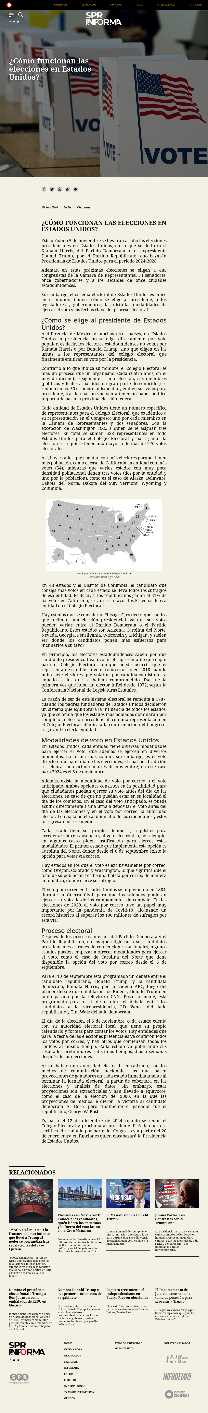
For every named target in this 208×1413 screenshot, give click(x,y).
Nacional (134, 4)
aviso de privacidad (128, 1343)
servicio (70, 1380)
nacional (71, 1361)
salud (68, 1374)
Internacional (185, 4)
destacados (72, 1355)
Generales (79, 4)
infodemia (71, 1367)
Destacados (107, 4)
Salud (158, 4)
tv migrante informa (79, 1392)
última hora (73, 1349)
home (68, 1343)
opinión (69, 1398)
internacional (74, 1386)
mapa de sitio (124, 1348)
